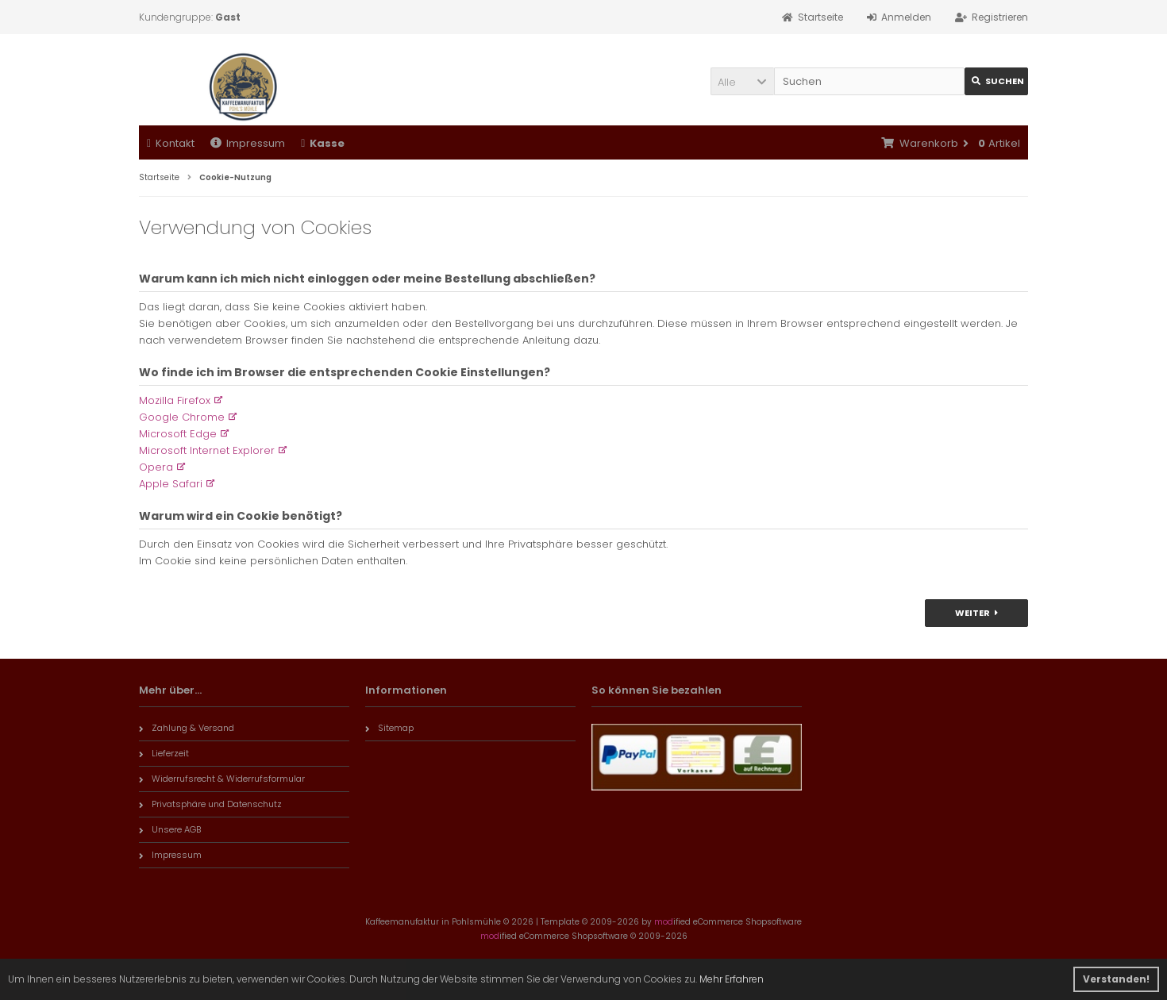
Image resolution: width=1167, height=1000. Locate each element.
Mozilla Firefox (174, 400)
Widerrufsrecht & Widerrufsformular (222, 778)
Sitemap (389, 727)
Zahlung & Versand (186, 727)
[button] (742, 81)
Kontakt (170, 143)
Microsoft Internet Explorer (207, 450)
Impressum (247, 143)
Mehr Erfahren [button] (731, 979)
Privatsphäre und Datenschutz (210, 804)
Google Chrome (182, 417)
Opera (156, 467)
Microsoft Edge (178, 433)
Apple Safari (170, 483)
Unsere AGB (170, 829)
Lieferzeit (164, 753)
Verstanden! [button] (1116, 979)
